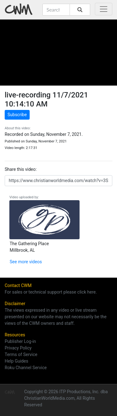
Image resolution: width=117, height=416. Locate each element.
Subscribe (17, 114)
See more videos (26, 261)
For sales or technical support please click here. (51, 292)
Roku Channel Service (26, 367)
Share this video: (21, 169)
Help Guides (16, 361)
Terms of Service (21, 354)
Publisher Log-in (20, 341)
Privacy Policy (18, 347)
